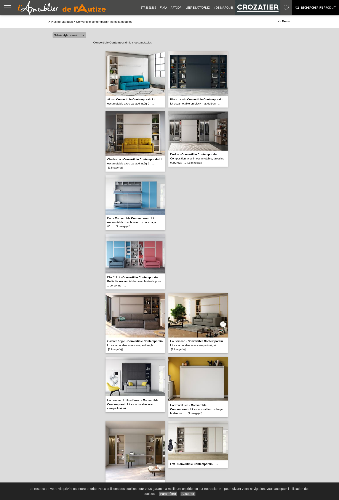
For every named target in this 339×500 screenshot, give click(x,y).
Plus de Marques (62, 21)
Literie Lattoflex (197, 8)
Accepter (188, 493)
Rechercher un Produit (316, 7)
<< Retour (284, 21)
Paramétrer (168, 493)
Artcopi (176, 8)
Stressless (148, 8)
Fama (163, 8)
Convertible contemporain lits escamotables (104, 21)
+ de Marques (223, 8)
